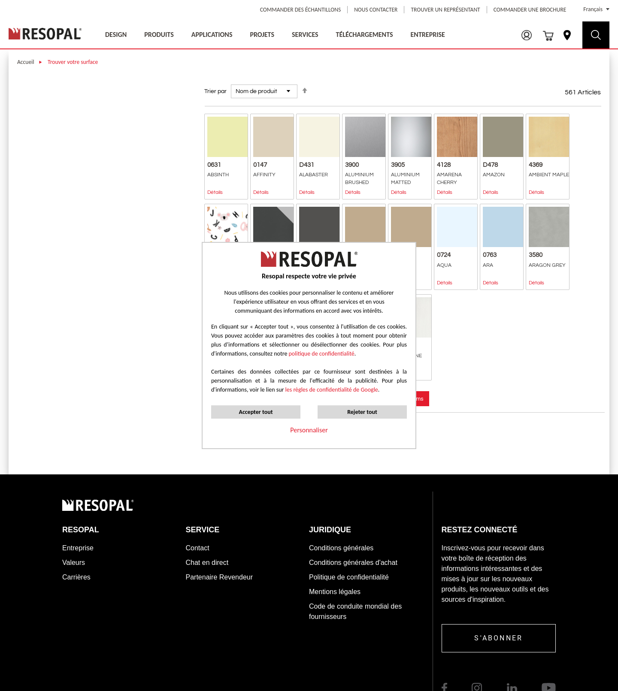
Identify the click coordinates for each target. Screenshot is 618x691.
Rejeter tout (362, 412)
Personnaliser (309, 430)
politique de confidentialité (321, 353)
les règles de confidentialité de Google (331, 389)
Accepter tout (256, 412)
